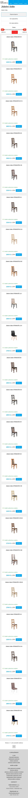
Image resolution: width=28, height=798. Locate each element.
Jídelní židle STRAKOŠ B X (14, 197)
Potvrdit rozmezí (14, 32)
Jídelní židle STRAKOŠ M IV (14, 389)
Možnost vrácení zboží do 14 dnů (14, 773)
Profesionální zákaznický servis (14, 775)
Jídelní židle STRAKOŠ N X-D (14, 646)
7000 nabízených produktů (14, 768)
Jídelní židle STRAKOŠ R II (14, 678)
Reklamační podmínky (14, 759)
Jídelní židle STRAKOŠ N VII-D (14, 518)
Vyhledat (16, 3)
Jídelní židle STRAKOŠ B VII (14, 165)
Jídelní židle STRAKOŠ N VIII (14, 550)
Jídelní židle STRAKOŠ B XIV (14, 261)
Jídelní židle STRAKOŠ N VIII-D (14, 582)
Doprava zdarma (14, 770)
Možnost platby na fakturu (14, 779)
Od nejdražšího (14, 18)
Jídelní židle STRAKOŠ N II (14, 454)
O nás (14, 755)
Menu (11, 3)
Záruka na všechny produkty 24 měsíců (14, 772)
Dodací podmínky (14, 760)
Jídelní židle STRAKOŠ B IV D (14, 101)
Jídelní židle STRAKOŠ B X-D (14, 229)
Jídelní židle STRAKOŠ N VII (14, 486)
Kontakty (20, 3)
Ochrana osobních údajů (14, 762)
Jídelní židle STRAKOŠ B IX (14, 133)
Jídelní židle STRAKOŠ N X (14, 614)
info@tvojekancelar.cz (14, 793)
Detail (19, 62)
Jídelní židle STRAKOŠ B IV (14, 69)
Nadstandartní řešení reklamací (14, 777)
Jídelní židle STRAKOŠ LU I (14, 293)
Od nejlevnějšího (13, 23)
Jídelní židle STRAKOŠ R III (14, 710)
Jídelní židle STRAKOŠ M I (13, 357)
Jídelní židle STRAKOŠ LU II (14, 325)
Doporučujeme (14, 14)
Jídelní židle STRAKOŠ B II (14, 37)
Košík (25, 3)
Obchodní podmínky (14, 757)
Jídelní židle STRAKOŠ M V (14, 421)
